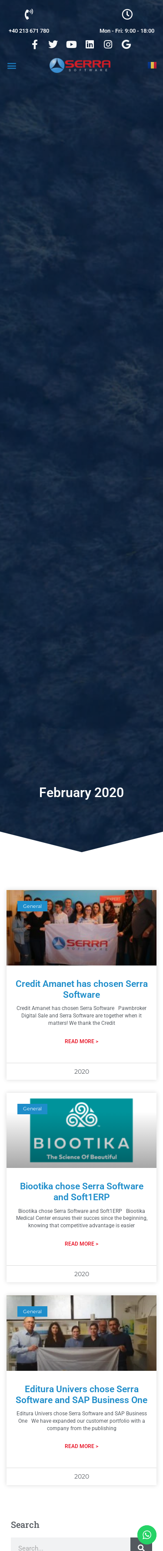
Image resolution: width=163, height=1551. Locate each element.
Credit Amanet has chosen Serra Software (82, 989)
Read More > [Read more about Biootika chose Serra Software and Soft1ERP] (81, 1244)
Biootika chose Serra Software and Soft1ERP (81, 1191)
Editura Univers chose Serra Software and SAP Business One (81, 1394)
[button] (11, 65)
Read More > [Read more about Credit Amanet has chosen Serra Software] (81, 1041)
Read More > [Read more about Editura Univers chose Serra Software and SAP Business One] (81, 1446)
